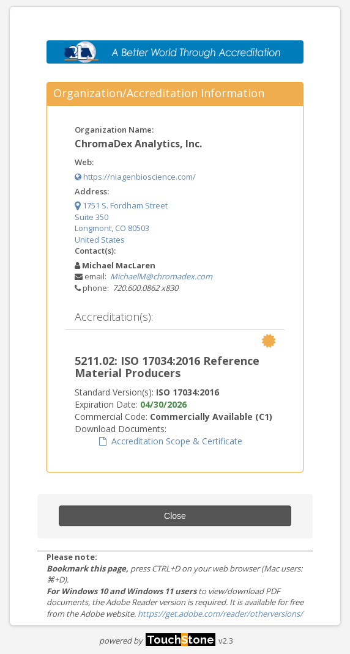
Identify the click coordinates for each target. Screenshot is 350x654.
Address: (92, 191)
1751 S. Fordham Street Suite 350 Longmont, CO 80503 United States (121, 222)
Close (175, 516)
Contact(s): (95, 250)
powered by (157, 640)
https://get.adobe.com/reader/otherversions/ (220, 613)
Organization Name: (114, 129)
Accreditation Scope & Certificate (170, 441)
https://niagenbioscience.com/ (135, 176)
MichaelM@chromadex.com (161, 276)
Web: (84, 161)
